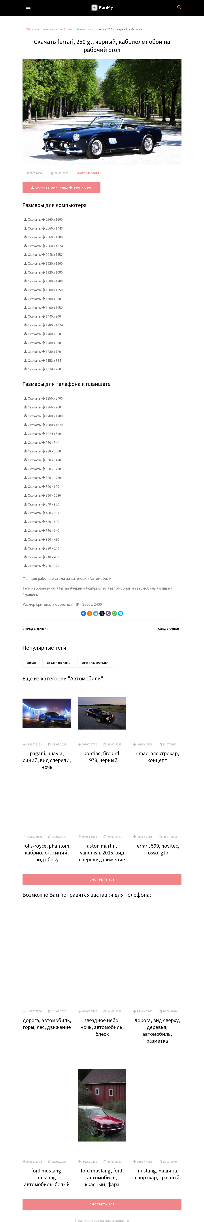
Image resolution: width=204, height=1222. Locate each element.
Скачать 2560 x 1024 (43, 245)
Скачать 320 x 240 (41, 548)
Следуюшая (169, 628)
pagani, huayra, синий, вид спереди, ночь (47, 760)
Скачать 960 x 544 (41, 442)
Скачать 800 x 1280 (42, 477)
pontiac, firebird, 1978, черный (102, 756)
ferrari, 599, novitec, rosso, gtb (157, 849)
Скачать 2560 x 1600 (43, 219)
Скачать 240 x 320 (41, 565)
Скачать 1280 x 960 (42, 333)
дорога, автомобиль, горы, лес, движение (47, 1023)
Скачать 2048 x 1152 (43, 254)
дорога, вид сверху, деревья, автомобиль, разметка (157, 1030)
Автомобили (84, 29)
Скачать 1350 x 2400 (43, 398)
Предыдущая (36, 628)
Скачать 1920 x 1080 (43, 272)
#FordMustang (95, 663)
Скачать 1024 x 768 (42, 369)
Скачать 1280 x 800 (42, 342)
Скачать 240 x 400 (41, 557)
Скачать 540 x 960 (41, 504)
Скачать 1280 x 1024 (43, 325)
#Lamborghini (59, 663)
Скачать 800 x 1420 (42, 460)
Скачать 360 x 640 (41, 530)
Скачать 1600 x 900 (42, 298)
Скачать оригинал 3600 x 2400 (61, 188)
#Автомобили (89, 173)
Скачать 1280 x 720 (42, 351)
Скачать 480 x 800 (41, 521)
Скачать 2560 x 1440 (43, 228)
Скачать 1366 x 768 (42, 407)
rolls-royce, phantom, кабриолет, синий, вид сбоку (47, 852)
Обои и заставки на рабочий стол (49, 29)
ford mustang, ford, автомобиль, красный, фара (102, 1177)
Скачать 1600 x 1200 (43, 281)
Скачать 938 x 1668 (42, 451)
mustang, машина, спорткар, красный (157, 1174)
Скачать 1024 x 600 (42, 433)
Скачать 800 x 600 (41, 486)
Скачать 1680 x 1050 (43, 289)
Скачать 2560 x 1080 (43, 237)
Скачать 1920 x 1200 (43, 263)
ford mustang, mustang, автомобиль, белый (47, 1177)
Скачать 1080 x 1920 (43, 424)
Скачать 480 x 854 (41, 513)
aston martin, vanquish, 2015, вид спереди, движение (102, 852)
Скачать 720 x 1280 (42, 495)
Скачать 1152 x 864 (42, 360)
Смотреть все (102, 879)
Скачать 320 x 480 (41, 539)
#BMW (32, 663)
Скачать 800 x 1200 (42, 468)
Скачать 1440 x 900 (42, 316)
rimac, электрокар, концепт (157, 756)
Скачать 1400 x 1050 (43, 307)
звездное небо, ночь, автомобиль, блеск (102, 1027)
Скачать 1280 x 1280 (43, 416)
